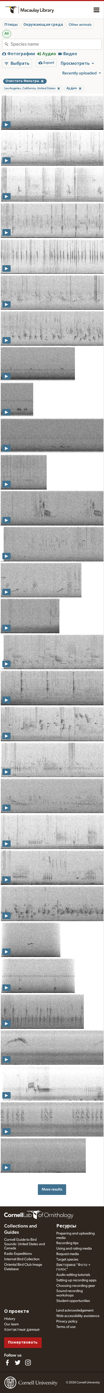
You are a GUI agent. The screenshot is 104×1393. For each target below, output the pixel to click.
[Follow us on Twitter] (18, 1362)
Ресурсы (66, 1226)
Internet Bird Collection (22, 1259)
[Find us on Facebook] (7, 1362)
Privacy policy (67, 1321)
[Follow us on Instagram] (28, 1362)
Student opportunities (73, 1301)
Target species (67, 1259)
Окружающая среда (43, 25)
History (9, 1319)
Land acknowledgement (74, 1310)
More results (52, 1189)
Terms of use (65, 1327)
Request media (67, 1254)
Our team (11, 1324)
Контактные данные (22, 1330)
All (6, 33)
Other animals (80, 25)
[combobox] (56, 44)
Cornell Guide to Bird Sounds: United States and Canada (24, 1244)
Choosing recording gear (75, 1286)
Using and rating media (74, 1248)
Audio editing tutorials (73, 1275)
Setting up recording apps (76, 1280)
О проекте (16, 1311)
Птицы (11, 25)
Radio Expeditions (18, 1254)
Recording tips (67, 1243)
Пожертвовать (23, 1342)
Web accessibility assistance (77, 1316)
